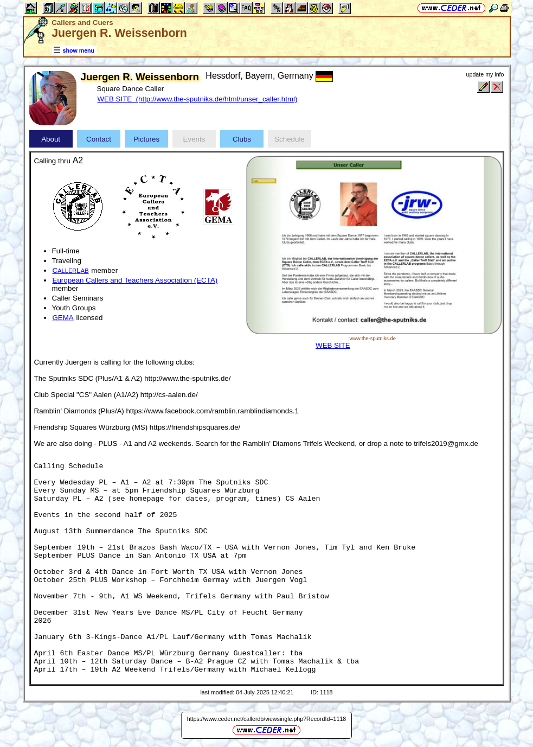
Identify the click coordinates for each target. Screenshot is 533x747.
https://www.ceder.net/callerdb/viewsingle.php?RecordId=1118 (266, 719)
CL (71, 270)
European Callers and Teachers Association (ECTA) (135, 280)
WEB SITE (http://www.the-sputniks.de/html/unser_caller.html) (198, 99)
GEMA (63, 318)
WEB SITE (333, 345)
